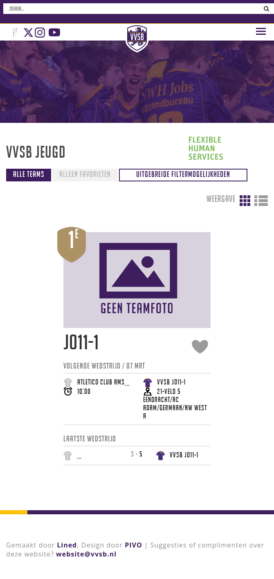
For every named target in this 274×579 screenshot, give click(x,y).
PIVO (133, 545)
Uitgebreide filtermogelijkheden (183, 174)
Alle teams (28, 174)
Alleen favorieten (85, 174)
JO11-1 (81, 342)
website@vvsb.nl (86, 554)
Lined (67, 545)
